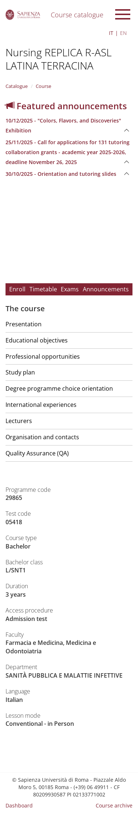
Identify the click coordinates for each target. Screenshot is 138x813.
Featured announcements (66, 106)
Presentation (24, 324)
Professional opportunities (43, 356)
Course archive (114, 805)
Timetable (43, 289)
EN (123, 32)
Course (43, 86)
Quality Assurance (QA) (37, 453)
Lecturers (19, 421)
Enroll (17, 289)
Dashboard (19, 805)
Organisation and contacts (42, 437)
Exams (70, 289)
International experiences (41, 405)
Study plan (20, 372)
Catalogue (17, 86)
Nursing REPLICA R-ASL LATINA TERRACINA (59, 58)
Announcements (106, 289)
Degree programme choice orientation (59, 388)
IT (111, 32)
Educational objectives (37, 340)
